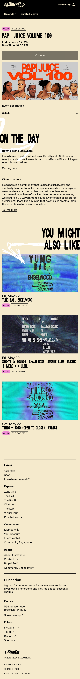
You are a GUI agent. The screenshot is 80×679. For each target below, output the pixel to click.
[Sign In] (66, 4)
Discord (8, 636)
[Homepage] (14, 4)
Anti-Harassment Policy (18, 673)
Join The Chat (12, 538)
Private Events (29, 13)
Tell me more (9, 209)
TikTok (8, 631)
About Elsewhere (14, 554)
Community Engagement (19, 542)
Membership (11, 529)
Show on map (12, 615)
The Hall (9, 495)
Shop (7, 474)
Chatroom (10, 504)
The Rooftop (11, 500)
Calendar (10, 13)
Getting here (9, 168)
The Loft (9, 508)
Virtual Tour (11, 512)
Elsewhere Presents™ (17, 479)
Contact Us (11, 559)
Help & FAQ (11, 563)
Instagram (10, 627)
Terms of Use (11, 669)
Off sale (40, 55)
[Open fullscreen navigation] (74, 14)
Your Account (12, 533)
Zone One (10, 491)
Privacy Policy (12, 664)
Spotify (8, 640)
